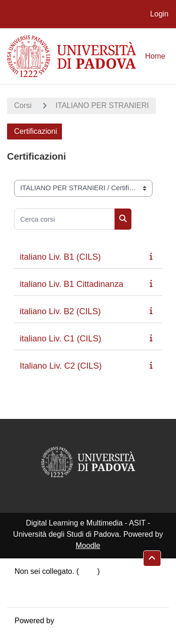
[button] (152, 558)
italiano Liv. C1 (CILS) (60, 338)
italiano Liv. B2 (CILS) (60, 311)
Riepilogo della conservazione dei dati (78, 583)
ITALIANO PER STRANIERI (102, 105)
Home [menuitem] (155, 56)
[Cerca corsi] (64, 219)
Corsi (22, 105)
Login (159, 14)
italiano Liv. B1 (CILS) (60, 257)
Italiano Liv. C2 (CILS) (61, 366)
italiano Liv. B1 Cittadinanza (71, 284)
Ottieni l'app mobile (46, 594)
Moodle (88, 545)
